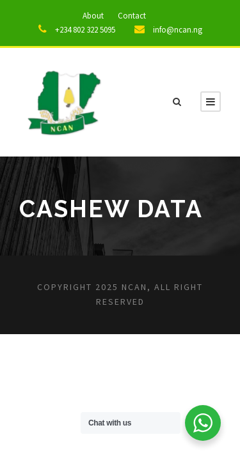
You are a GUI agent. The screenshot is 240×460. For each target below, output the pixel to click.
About (93, 15)
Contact (132, 15)
